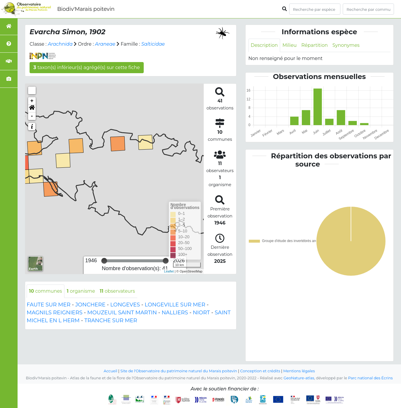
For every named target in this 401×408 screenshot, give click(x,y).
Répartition (314, 45)
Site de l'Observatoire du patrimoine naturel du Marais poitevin (178, 371)
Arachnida (60, 44)
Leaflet (169, 271)
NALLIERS (175, 312)
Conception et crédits (260, 371)
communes (45, 291)
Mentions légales (299, 371)
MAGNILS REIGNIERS (55, 312)
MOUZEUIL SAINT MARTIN (122, 312)
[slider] (104, 261)
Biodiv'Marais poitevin (85, 9)
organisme (81, 291)
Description (264, 45)
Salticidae (153, 44)
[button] (32, 108)
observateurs (117, 291)
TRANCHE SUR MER (110, 320)
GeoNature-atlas (298, 378)
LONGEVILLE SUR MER (175, 304)
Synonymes (346, 45)
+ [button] (32, 100)
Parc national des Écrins (370, 378)
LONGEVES (125, 304)
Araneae (105, 44)
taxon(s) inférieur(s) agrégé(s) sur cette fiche (86, 67)
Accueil (110, 371)
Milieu (289, 45)
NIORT (201, 312)
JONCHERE (90, 304)
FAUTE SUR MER (49, 304)
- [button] (32, 116)
